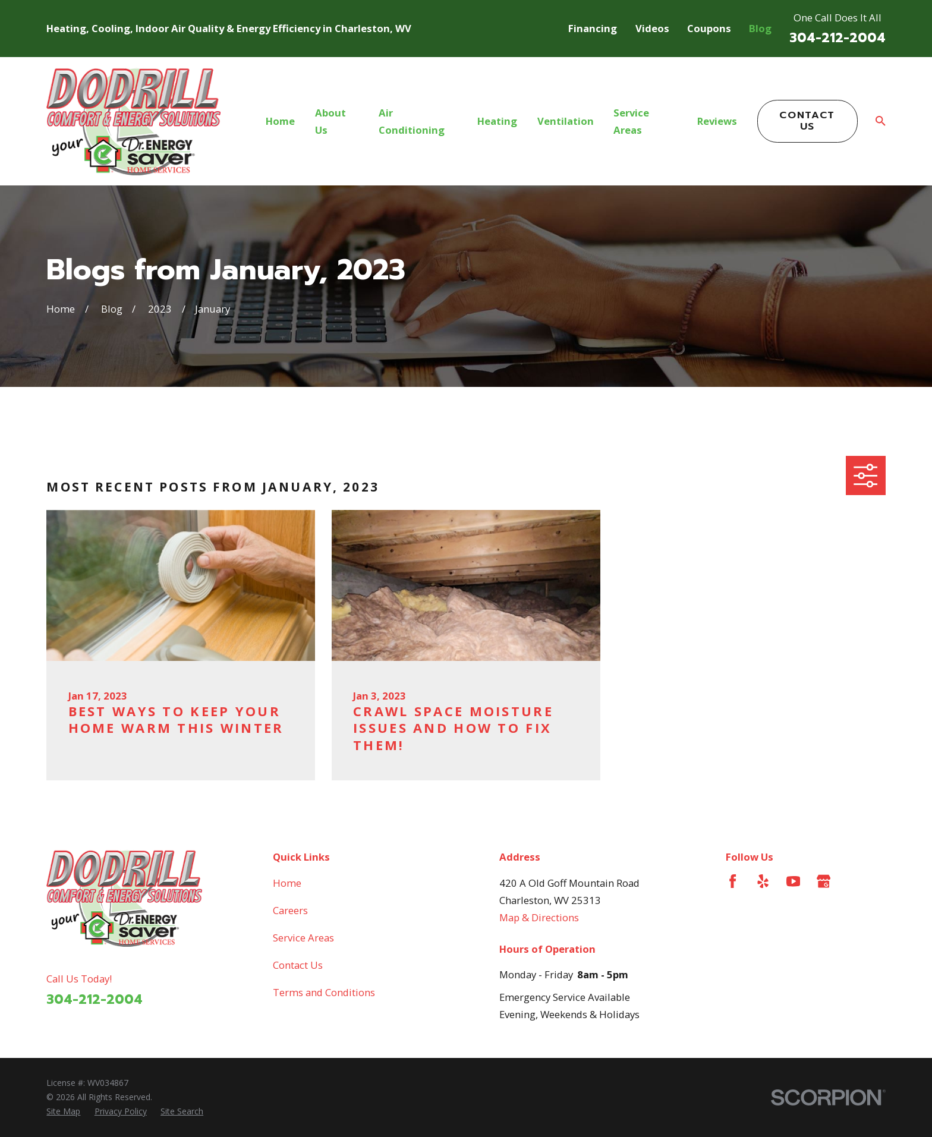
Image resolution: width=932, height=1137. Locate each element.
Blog (760, 28)
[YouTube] (793, 881)
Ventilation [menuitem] (565, 121)
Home (287, 883)
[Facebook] (732, 881)
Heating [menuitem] (497, 121)
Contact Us (807, 120)
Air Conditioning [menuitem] (412, 121)
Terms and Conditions (324, 992)
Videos (652, 28)
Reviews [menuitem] (717, 121)
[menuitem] (63, 1111)
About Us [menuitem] (330, 121)
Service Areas (303, 937)
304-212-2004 (837, 38)
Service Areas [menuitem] (631, 121)
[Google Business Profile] (823, 881)
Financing (592, 28)
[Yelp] (763, 881)
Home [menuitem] (280, 121)
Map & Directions (539, 917)
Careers (290, 910)
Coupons (709, 28)
